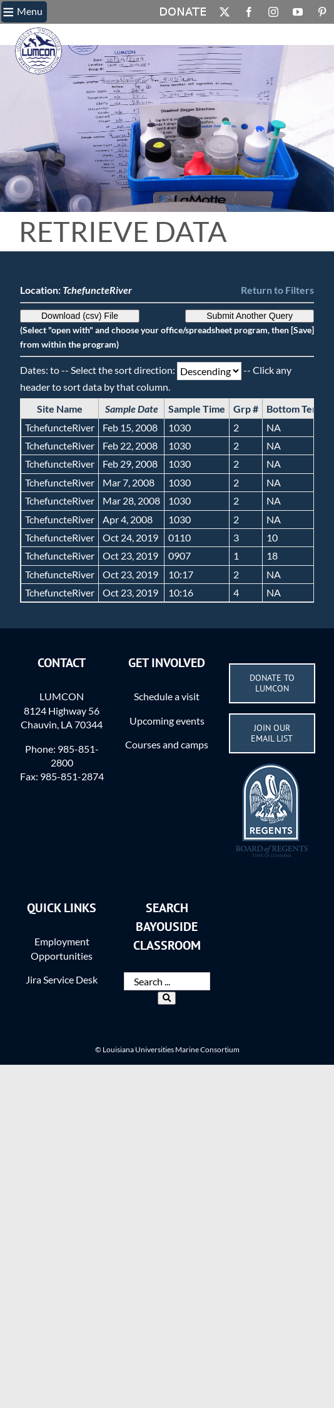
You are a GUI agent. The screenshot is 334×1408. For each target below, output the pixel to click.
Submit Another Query (249, 316)
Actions (220, 34)
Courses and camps (166, 744)
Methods (182, 34)
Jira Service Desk (62, 979)
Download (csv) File (79, 316)
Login (252, 34)
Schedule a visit (167, 696)
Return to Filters (277, 290)
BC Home (75, 34)
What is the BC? (128, 34)
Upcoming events (167, 721)
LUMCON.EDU (29, 34)
